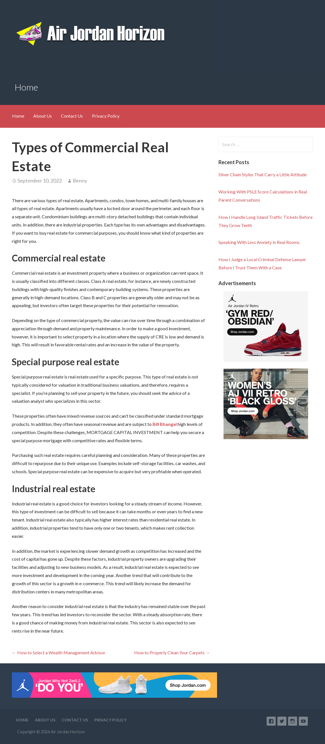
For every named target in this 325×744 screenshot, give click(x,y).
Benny (80, 180)
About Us (42, 115)
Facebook (271, 721)
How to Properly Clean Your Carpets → (172, 652)
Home (18, 115)
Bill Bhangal (164, 424)
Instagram (292, 721)
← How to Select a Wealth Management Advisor (58, 652)
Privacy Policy (106, 115)
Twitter (281, 721)
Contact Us (72, 115)
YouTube (303, 721)
